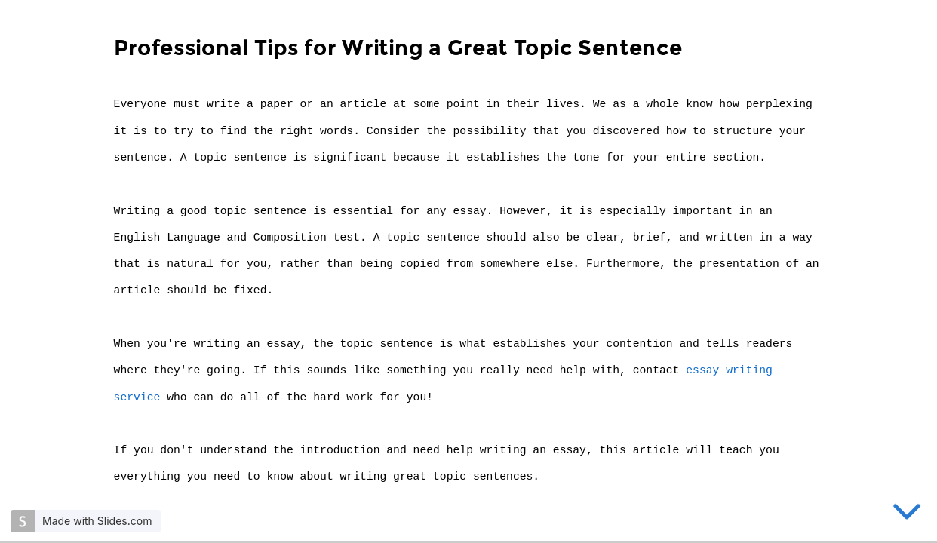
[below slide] (906, 514)
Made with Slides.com (97, 520)
